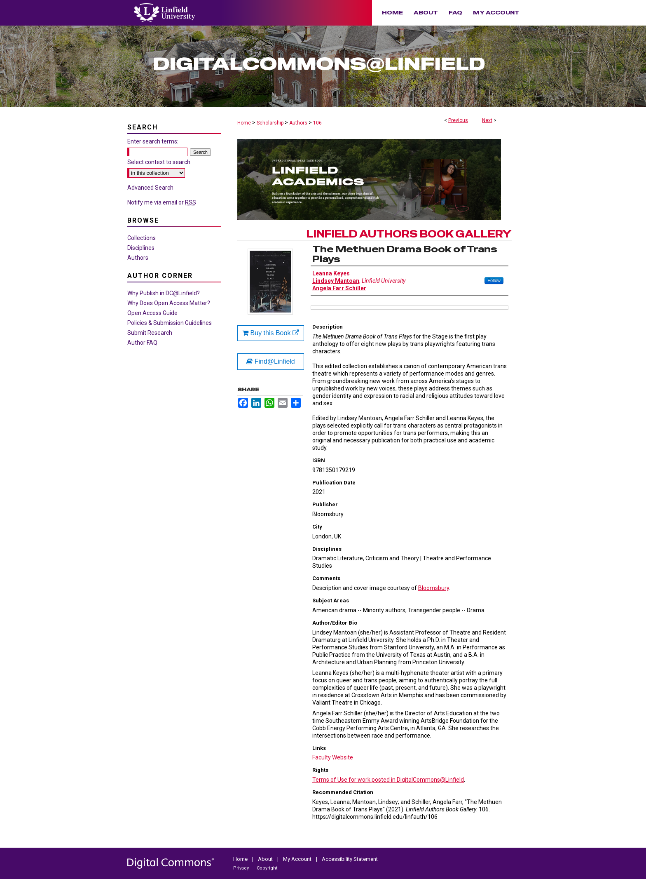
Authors (298, 123)
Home (244, 123)
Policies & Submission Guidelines (169, 323)
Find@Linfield (270, 361)
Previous (458, 120)
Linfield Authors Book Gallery (409, 234)
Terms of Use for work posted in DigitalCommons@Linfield (388, 779)
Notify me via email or (161, 202)
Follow (494, 280)
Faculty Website (332, 757)
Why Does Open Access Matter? (168, 303)
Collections (141, 238)
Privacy (241, 868)
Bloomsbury (433, 588)
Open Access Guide (152, 313)
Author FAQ (142, 342)
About (266, 859)
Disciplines (140, 247)
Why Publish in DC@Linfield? (163, 293)
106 (317, 123)
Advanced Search (150, 187)
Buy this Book (270, 332)
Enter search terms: (152, 141)
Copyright (267, 868)
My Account (298, 859)
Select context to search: (159, 162)
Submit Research (149, 332)
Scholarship (270, 123)
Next (487, 120)
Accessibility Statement (350, 859)
